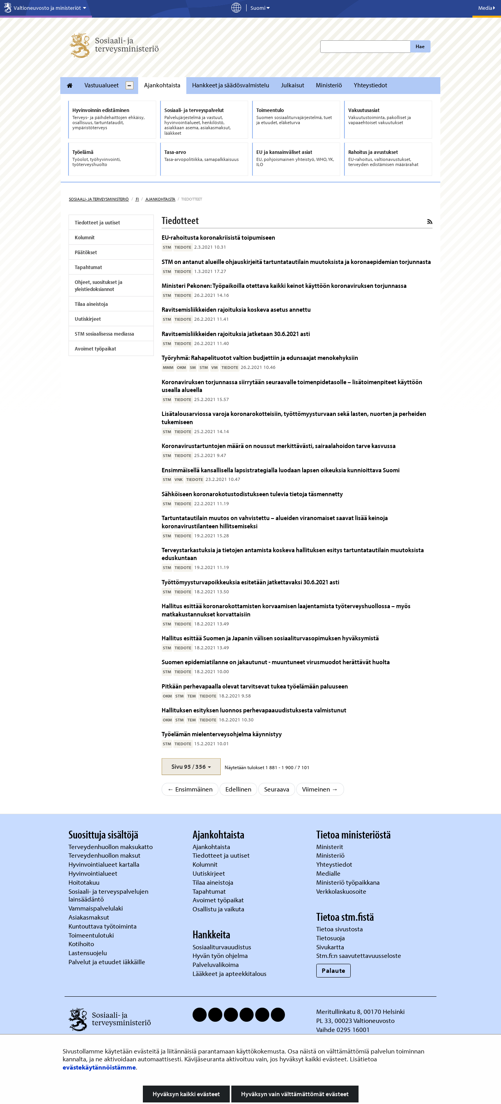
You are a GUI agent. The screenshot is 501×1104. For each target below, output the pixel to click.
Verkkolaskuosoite (342, 891)
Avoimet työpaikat (95, 348)
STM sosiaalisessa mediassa (104, 333)
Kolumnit (85, 237)
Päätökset (86, 252)
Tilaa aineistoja (91, 303)
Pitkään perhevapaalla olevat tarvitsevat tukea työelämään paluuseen (255, 686)
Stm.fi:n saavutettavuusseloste (358, 955)
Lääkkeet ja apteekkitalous (230, 973)
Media (486, 7)
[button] (191, 766)
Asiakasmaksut (88, 917)
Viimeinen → (320, 789)
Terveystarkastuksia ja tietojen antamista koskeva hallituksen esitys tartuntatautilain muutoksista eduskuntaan (293, 554)
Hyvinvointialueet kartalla (104, 864)
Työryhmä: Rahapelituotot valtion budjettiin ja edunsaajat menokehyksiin (260, 357)
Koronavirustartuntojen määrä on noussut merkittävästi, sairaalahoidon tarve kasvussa (279, 445)
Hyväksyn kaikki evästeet (186, 1094)
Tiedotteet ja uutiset (97, 222)
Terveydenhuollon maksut (105, 855)
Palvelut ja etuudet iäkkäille (106, 962)
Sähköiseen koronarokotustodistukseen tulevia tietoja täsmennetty (252, 494)
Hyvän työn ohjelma (220, 955)
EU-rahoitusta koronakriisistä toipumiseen (218, 237)
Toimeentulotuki (91, 935)
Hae (420, 46)
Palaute (334, 970)
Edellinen (238, 789)
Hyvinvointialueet (93, 873)
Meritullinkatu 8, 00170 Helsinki (360, 1011)
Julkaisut (292, 85)
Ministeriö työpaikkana (348, 882)
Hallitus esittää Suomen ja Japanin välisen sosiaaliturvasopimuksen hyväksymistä (270, 638)
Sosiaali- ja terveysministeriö (99, 199)
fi (137, 199)
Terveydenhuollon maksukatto (111, 846)
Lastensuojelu (88, 953)
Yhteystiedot (370, 85)
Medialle (329, 873)
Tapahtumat (88, 267)
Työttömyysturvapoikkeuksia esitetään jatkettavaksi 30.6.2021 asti (250, 582)
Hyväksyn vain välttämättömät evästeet (295, 1094)
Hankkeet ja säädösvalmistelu (230, 85)
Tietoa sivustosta (339, 929)
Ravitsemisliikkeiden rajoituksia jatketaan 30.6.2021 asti (236, 333)
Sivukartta (330, 947)
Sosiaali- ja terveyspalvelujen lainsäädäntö (108, 895)
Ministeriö (329, 85)
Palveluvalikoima (216, 964)
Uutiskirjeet (88, 318)
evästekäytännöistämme (99, 1067)
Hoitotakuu (84, 882)
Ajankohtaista (162, 85)
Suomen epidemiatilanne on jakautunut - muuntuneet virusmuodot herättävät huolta (276, 662)
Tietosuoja (330, 938)
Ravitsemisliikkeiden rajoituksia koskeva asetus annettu (236, 309)
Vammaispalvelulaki (96, 908)
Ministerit (330, 846)
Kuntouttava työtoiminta (102, 926)
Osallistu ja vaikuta (218, 909)
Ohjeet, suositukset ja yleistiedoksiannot (99, 285)
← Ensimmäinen (190, 789)
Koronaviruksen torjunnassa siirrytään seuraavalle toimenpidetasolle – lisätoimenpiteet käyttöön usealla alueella (292, 386)
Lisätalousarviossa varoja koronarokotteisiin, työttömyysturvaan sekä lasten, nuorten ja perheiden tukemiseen (294, 417)
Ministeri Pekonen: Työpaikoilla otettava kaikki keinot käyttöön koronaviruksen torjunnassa (284, 285)
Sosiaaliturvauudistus (222, 947)
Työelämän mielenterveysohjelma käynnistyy (223, 734)
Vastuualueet (102, 85)
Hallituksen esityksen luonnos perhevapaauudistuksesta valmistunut (254, 710)
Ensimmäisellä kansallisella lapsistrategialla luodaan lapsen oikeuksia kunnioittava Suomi (281, 470)
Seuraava (276, 789)
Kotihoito (81, 944)
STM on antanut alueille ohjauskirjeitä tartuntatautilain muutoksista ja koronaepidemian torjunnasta (296, 261)
